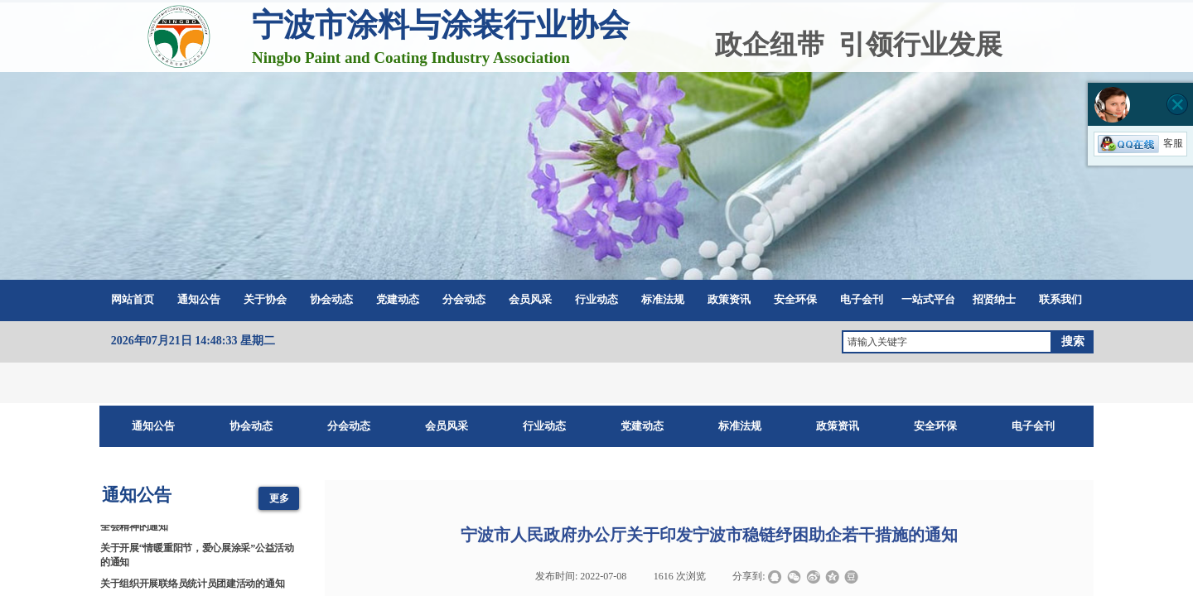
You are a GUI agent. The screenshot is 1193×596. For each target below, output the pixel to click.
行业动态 (596, 299)
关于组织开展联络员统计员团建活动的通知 (192, 584)
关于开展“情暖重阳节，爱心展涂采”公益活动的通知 (197, 556)
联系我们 (1060, 299)
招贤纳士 (994, 299)
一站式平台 (928, 299)
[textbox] (947, 341)
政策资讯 (729, 299)
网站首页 (132, 299)
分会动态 (463, 299)
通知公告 (198, 299)
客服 (1140, 143)
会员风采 (530, 299)
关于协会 (265, 299)
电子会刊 (861, 299)
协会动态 (331, 299)
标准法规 (662, 299)
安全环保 (795, 299)
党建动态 (397, 299)
